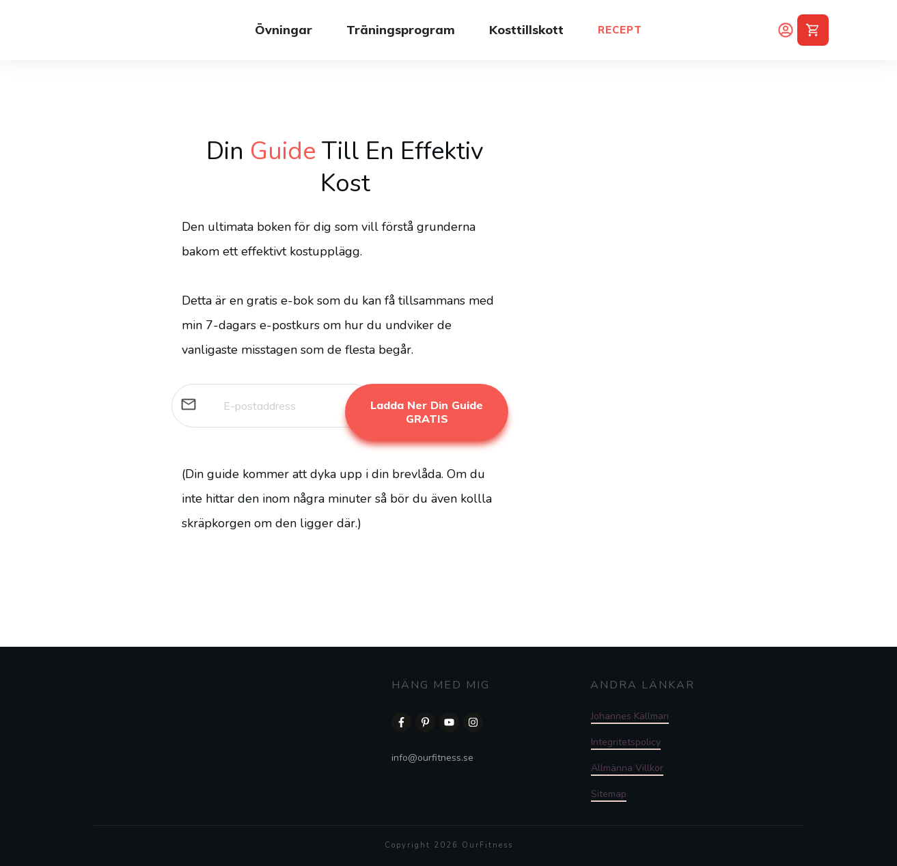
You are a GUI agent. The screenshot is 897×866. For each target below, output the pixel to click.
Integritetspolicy (626, 742)
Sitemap (608, 793)
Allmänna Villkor (627, 768)
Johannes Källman (630, 716)
